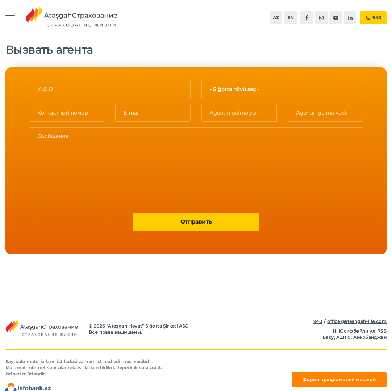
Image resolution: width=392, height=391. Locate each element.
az (276, 17)
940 (373, 17)
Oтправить (196, 221)
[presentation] (84, 188)
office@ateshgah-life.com (357, 321)
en (290, 17)
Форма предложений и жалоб (339, 379)
